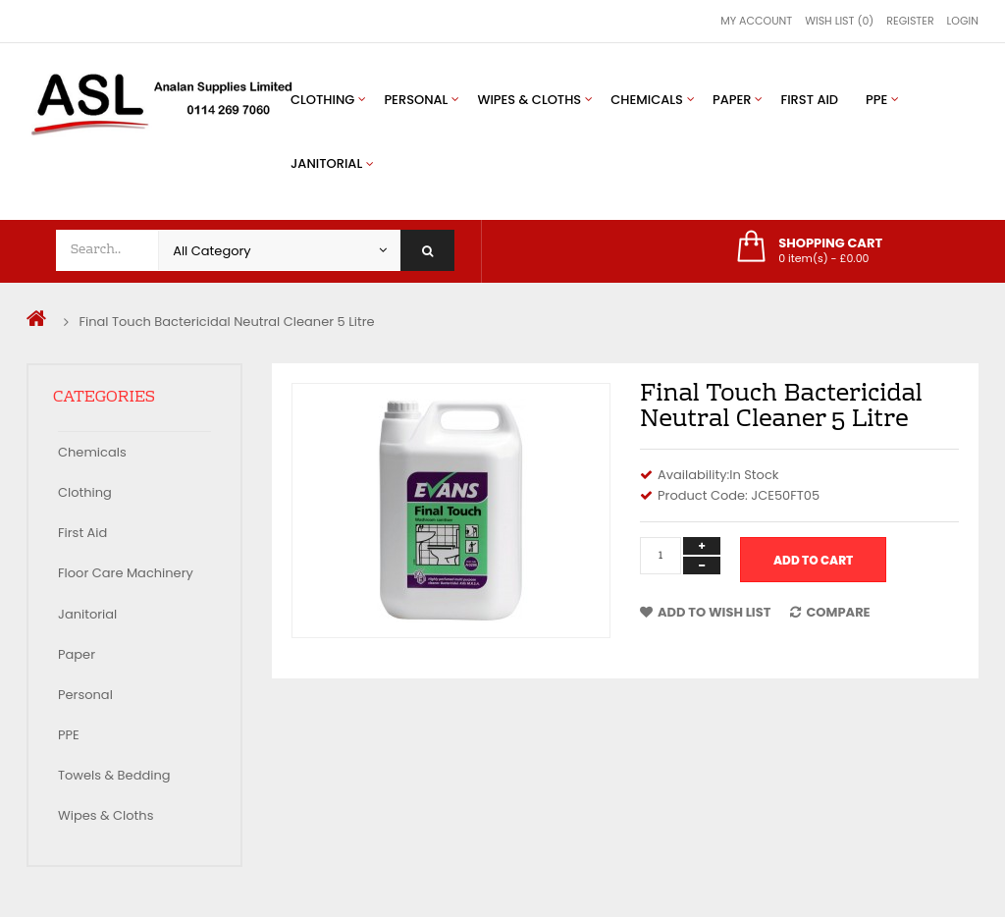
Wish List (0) (839, 20)
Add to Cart (813, 560)
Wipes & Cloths (105, 815)
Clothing (85, 492)
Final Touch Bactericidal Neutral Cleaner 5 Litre (226, 321)
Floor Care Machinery (125, 573)
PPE (68, 735)
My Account (756, 20)
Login (963, 20)
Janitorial (87, 614)
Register (909, 20)
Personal (85, 694)
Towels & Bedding (114, 775)
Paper (76, 654)
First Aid (82, 532)
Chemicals (92, 452)
